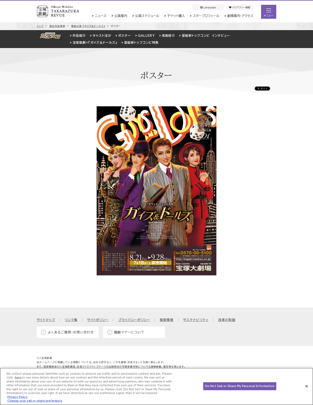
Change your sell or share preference (34, 401)
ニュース (100, 15)
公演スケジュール (147, 15)
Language (208, 7)
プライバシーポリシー (134, 319)
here (18, 377)
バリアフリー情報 (239, 7)
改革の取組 (226, 319)
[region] (156, 386)
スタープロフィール (206, 15)
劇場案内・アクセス (240, 15)
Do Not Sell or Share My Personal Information (239, 386)
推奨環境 (166, 319)
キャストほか (102, 35)
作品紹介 (79, 35)
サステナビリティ (195, 319)
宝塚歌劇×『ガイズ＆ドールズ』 (95, 42)
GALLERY (146, 35)
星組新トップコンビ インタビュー (206, 35)
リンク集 (71, 319)
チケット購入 (176, 15)
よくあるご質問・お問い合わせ (71, 332)
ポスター (124, 35)
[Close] (306, 386)
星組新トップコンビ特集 (141, 42)
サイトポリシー (97, 319)
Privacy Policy (17, 397)
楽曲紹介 (168, 35)
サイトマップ (46, 319)
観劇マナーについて (129, 332)
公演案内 (120, 15)
